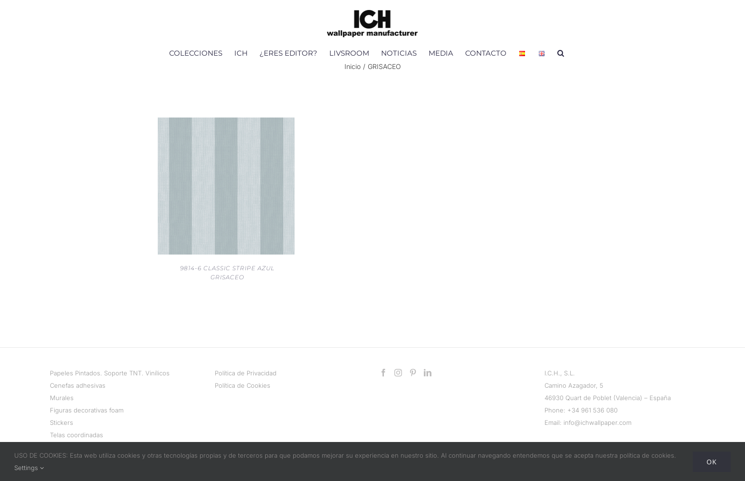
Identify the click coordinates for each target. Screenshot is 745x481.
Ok (712, 461)
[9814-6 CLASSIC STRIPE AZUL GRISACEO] (226, 124)
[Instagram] (398, 372)
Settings (29, 467)
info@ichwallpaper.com (597, 422)
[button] (560, 52)
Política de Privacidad (246, 373)
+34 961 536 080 (592, 410)
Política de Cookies (242, 385)
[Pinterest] (413, 372)
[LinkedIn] (427, 372)
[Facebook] (383, 372)
